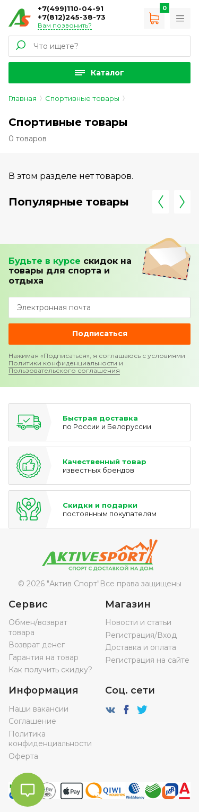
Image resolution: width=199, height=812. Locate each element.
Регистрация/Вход (141, 635)
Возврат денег (36, 644)
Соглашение (32, 721)
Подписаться (99, 333)
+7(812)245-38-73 (72, 17)
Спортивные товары (82, 98)
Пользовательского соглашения (64, 370)
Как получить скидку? (50, 669)
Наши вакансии (38, 709)
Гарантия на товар (43, 657)
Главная (22, 98)
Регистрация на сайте (147, 660)
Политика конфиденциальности (50, 738)
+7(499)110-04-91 (70, 8)
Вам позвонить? (65, 25)
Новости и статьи (138, 622)
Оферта (23, 756)
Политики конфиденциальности (62, 363)
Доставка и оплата (140, 647)
